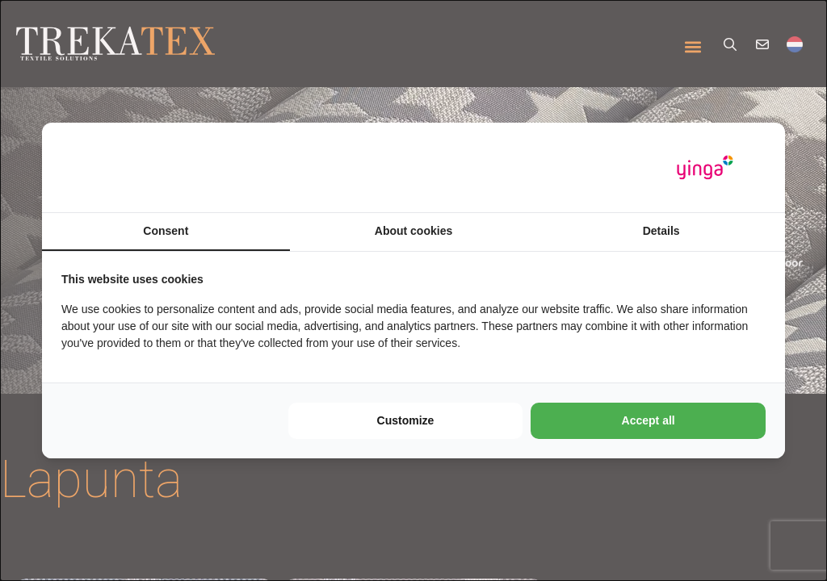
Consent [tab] (165, 230)
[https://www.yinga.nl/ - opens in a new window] (705, 167)
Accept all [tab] (648, 420)
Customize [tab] (405, 420)
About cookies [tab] (413, 230)
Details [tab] (661, 230)
